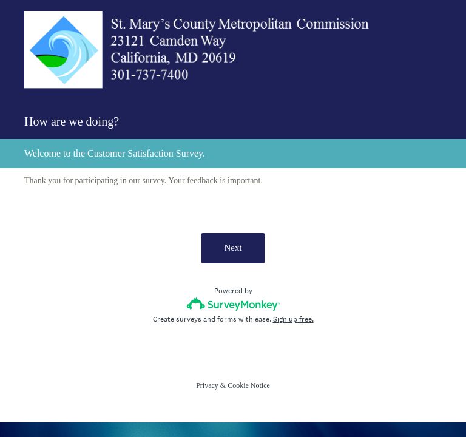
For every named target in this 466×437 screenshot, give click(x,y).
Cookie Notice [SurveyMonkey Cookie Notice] (249, 385)
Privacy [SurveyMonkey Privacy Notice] (207, 385)
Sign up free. (293, 319)
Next (232, 247)
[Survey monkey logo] (233, 304)
